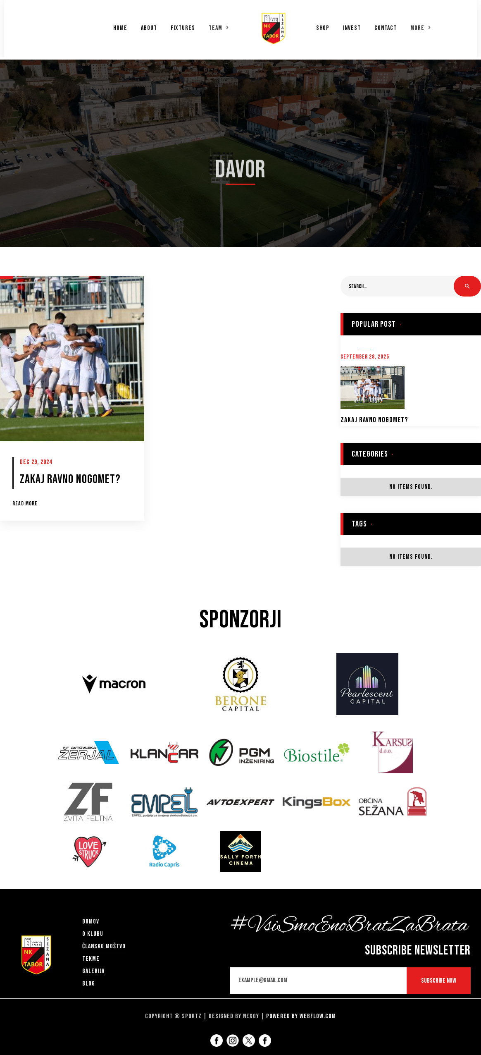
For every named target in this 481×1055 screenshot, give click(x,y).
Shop (322, 25)
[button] (219, 25)
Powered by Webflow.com (301, 1016)
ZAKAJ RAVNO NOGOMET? (374, 420)
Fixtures (183, 25)
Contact (385, 25)
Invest (352, 25)
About (149, 25)
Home (120, 25)
